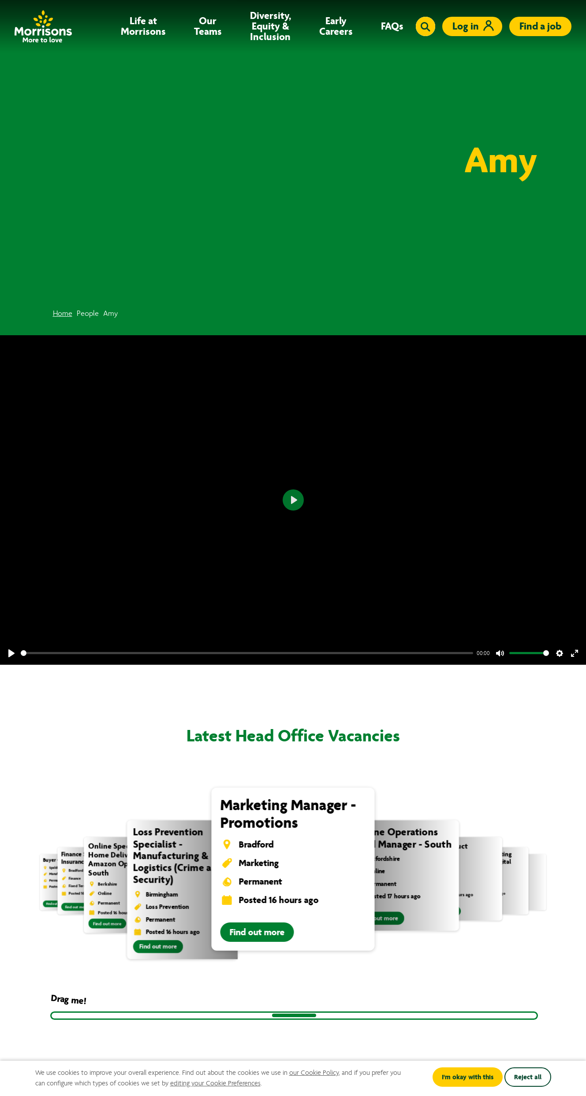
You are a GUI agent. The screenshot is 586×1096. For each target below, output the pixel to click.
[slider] (247, 653)
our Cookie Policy (314, 1072)
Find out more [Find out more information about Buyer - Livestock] (55, 904)
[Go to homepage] (43, 26)
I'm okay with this (467, 1077)
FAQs (392, 26)
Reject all (527, 1077)
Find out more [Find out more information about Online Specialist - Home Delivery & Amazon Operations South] (107, 923)
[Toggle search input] (425, 26)
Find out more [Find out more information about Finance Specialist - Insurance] (76, 907)
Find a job (540, 26)
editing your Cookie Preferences (215, 1083)
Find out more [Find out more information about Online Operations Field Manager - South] (379, 918)
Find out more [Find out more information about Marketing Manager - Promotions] (257, 932)
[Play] (11, 653)
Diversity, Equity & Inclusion (270, 26)
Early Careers (336, 26)
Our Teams (208, 26)
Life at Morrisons (143, 26)
